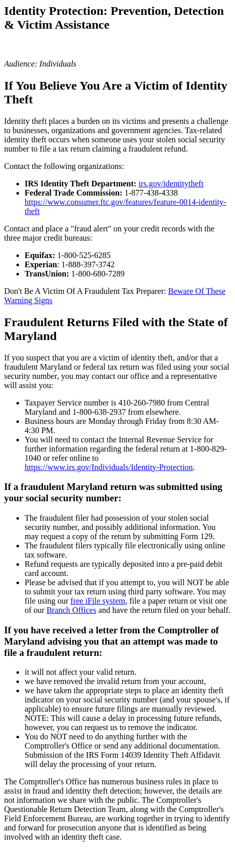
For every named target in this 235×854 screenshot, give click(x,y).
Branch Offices (71, 610)
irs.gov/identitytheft (171, 183)
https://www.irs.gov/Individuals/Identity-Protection (109, 467)
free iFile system (97, 600)
